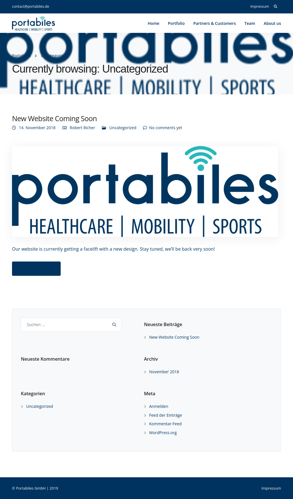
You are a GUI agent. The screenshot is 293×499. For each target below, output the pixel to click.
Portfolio (176, 23)
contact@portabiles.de (30, 6)
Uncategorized (122, 127)
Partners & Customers (214, 23)
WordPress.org (163, 432)
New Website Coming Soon (54, 118)
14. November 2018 (37, 127)
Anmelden (158, 406)
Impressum (259, 6)
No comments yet (165, 127)
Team (249, 23)
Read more (36, 268)
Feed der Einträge (165, 415)
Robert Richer (82, 127)
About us (272, 23)
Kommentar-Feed (165, 423)
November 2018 (164, 371)
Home (153, 23)
